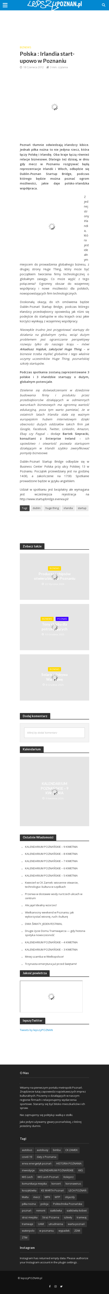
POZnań (62, 618)
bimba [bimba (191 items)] (57, 1150)
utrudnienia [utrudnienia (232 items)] (56, 1224)
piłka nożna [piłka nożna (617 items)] (29, 1204)
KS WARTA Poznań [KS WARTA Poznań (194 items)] (52, 1190)
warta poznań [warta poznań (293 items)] (76, 1224)
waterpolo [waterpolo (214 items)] (28, 1230)
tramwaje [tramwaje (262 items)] (27, 1224)
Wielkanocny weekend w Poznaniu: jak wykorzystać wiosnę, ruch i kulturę (49, 914)
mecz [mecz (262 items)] (36, 1197)
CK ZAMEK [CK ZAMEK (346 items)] (71, 1150)
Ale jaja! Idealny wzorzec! (41, 905)
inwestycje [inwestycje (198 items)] (28, 1170)
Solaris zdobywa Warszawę (54, 676)
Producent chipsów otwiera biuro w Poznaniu (54, 576)
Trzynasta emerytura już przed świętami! (51, 964)
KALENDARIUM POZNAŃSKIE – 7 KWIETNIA (51, 861)
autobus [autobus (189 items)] (27, 1150)
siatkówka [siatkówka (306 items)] (56, 1210)
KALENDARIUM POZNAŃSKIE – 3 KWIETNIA (51, 949)
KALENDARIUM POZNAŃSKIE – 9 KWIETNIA (54, 788)
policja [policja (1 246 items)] (44, 1204)
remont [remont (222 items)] (40, 1210)
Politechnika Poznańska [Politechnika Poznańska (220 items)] (67, 1204)
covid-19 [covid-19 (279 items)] (27, 1157)
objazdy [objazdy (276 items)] (70, 1197)
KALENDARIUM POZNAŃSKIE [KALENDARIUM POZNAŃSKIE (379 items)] (57, 1170)
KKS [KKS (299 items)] (80, 1170)
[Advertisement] (55, 25)
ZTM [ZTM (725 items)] (24, 1237)
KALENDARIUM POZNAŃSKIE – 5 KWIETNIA (51, 875)
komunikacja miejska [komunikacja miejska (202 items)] (34, 1183)
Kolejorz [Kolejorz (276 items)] (68, 1177)
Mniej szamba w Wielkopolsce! (44, 956)
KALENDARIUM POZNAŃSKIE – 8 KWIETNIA (51, 854)
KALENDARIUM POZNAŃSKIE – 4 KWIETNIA (51, 942)
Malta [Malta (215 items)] (25, 1197)
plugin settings (68, 1262)
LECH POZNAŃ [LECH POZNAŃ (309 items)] (77, 1190)
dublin (37, 508)
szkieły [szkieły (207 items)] (68, 1217)
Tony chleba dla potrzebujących (54, 626)
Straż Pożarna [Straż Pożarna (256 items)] (50, 1217)
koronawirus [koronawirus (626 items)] (73, 1183)
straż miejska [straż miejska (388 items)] (29, 1217)
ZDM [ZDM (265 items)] (77, 1230)
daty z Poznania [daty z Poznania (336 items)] (46, 1157)
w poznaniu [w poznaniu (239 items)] (46, 1230)
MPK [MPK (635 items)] (47, 1197)
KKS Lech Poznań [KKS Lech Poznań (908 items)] (48, 1177)
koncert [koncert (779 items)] (56, 1183)
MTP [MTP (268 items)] (57, 1197)
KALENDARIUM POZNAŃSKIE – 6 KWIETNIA (51, 868)
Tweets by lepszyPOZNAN (36, 1030)
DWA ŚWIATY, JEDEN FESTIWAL (43, 924)
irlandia (68, 508)
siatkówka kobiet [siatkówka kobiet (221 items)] (77, 1210)
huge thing (52, 508)
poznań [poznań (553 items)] (26, 1210)
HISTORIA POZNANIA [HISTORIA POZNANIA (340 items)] (68, 1163)
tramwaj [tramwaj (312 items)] (81, 1217)
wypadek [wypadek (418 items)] (64, 1230)
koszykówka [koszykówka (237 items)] (29, 1190)
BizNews (25, 47)
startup (82, 508)
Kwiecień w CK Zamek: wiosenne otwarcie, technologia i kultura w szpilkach (51, 885)
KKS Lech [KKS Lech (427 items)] (27, 1177)
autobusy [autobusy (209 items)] (42, 1150)
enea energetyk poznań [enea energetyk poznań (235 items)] (37, 1163)
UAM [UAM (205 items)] (41, 1224)
